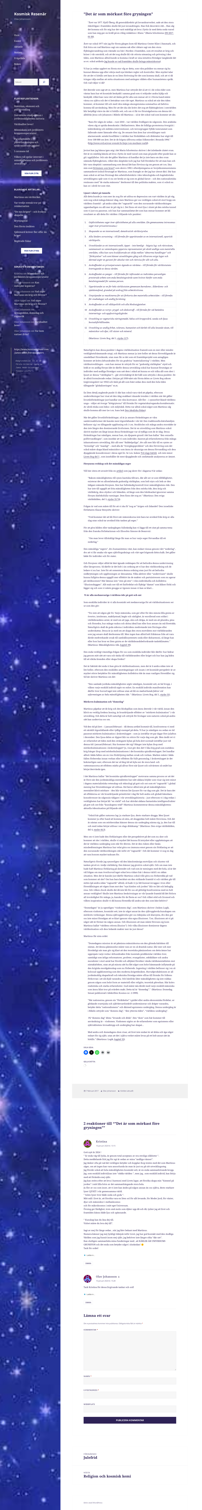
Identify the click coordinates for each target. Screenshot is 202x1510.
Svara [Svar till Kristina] (88, 1263)
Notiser (18, 52)
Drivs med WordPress (93, 1502)
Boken (17, 64)
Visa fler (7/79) (31, 173)
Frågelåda (19, 58)
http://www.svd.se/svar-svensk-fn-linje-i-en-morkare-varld (118, 143)
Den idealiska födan (135, 410)
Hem (16, 35)
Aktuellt (18, 46)
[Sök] (44, 82)
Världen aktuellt (126, 1091)
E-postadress (91, 1390)
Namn (87, 1376)
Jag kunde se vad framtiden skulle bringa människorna (132, 61)
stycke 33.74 (113, 499)
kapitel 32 (119, 1039)
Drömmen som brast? (104, 168)
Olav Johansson (109, 1091)
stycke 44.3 (99, 829)
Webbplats (89, 1404)
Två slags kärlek (149, 453)
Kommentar (91, 1329)
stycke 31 (164, 694)
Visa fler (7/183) (31, 250)
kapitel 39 (125, 644)
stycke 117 (122, 338)
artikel (119, 470)
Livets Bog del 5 (91, 456)
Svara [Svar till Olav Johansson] (88, 1302)
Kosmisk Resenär (30, 13)
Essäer (17, 40)
